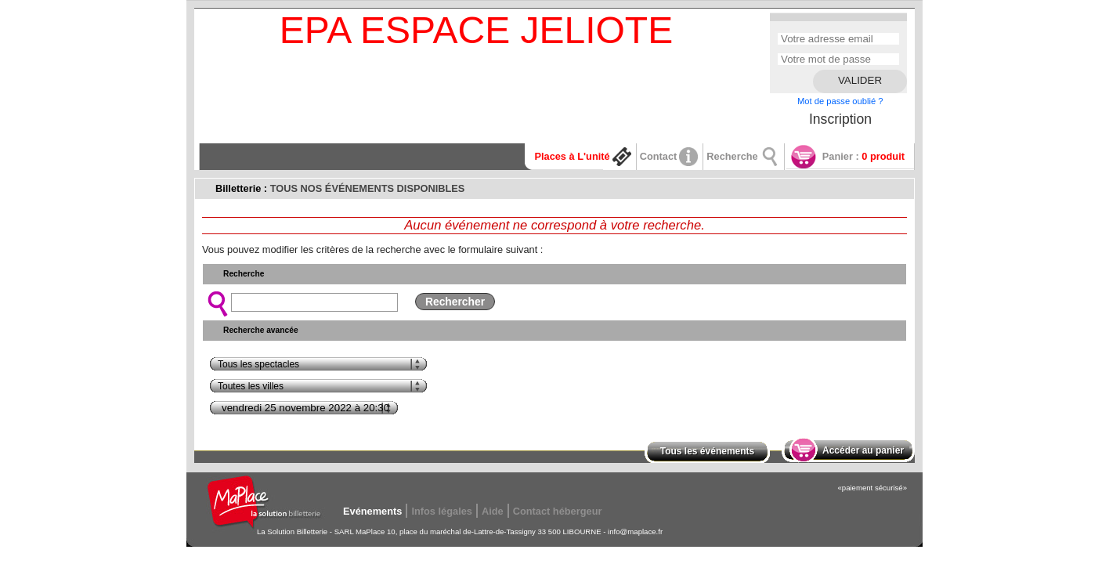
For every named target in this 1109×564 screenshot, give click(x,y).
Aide (493, 511)
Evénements (372, 511)
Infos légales (441, 511)
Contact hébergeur (557, 511)
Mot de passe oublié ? (840, 101)
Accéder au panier (863, 450)
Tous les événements (707, 451)
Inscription (840, 119)
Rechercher (455, 301)
